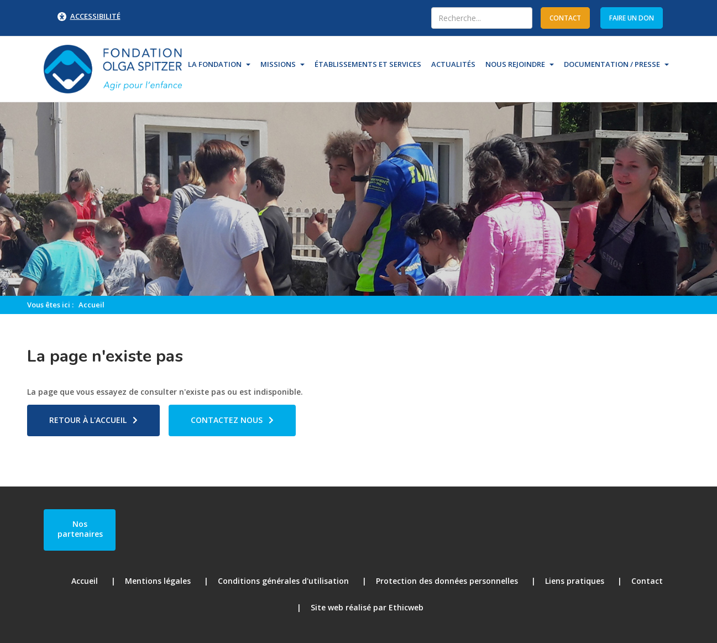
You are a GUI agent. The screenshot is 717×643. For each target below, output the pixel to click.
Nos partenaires (80, 529)
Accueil (91, 305)
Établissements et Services (368, 64)
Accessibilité (95, 16)
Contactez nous (227, 420)
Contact (647, 581)
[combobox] (481, 18)
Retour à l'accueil (88, 420)
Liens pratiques (574, 581)
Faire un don (631, 18)
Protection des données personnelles (447, 581)
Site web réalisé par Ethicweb (367, 607)
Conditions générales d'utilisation (283, 581)
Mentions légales (158, 581)
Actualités (453, 64)
